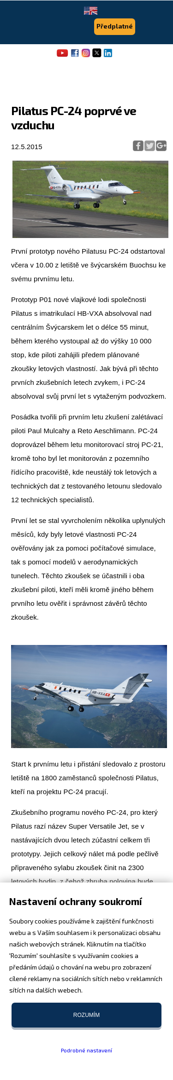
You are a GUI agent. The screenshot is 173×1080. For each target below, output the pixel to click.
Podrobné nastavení (86, 1050)
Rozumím (86, 1015)
